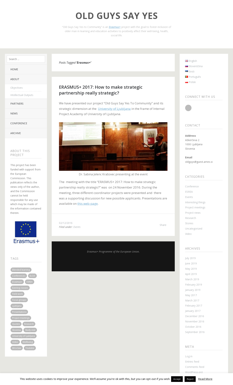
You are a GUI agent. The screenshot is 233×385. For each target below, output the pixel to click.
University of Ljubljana (114, 109)
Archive (15, 133)
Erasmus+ (115, 27)
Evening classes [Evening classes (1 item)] (20, 287)
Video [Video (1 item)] (15, 342)
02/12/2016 (65, 223)
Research (190, 218)
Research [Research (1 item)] (29, 324)
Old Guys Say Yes (116, 16)
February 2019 (193, 284)
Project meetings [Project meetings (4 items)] (20, 317)
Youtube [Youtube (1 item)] (29, 348)
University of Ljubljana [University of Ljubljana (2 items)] (23, 336)
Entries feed (192, 361)
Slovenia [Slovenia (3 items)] (16, 330)
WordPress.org (194, 372)
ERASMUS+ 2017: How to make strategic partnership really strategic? (101, 90)
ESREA (189, 191)
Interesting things (195, 202)
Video (188, 234)
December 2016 (194, 316)
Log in (188, 356)
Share (163, 225)
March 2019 (192, 279)
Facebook (188, 108)
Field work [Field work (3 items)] (17, 293)
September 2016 (195, 332)
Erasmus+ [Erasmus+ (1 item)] (17, 281)
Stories (189, 223)
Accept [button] (177, 379)
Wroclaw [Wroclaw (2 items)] (16, 348)
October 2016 (193, 326)
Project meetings (195, 207)
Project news (193, 212)
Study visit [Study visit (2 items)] (30, 330)
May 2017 (191, 295)
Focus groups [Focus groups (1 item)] (19, 299)
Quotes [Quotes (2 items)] (16, 324)
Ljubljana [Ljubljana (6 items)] (16, 305)
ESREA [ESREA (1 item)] (30, 281)
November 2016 (194, 321)
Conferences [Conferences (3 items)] (18, 275)
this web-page (87, 203)
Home (14, 69)
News (14, 113)
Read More (205, 379)
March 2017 (192, 300)
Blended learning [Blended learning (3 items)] (21, 269)
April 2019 (191, 274)
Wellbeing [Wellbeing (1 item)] (28, 342)
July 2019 (190, 258)
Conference (18, 123)
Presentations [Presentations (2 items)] (19, 311)
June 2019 (191, 263)
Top (113, 262)
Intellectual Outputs (21, 95)
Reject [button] (190, 379)
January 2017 (192, 311)
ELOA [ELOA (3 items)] (32, 275)
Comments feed (194, 367)
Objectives (16, 87)
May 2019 (191, 268)
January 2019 (192, 290)
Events (76, 227)
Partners (16, 103)
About (14, 79)
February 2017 (193, 305)
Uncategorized (193, 228)
